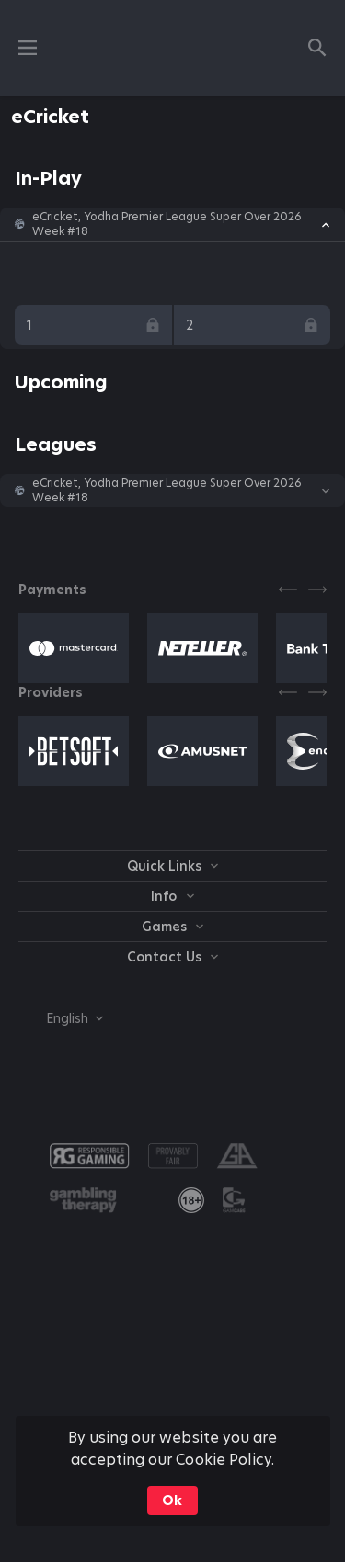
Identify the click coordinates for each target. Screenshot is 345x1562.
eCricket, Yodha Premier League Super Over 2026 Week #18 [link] (167, 224)
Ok (172, 1500)
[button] (172, 224)
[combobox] (60, 1018)
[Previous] (288, 589)
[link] (191, 1200)
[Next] (317, 589)
